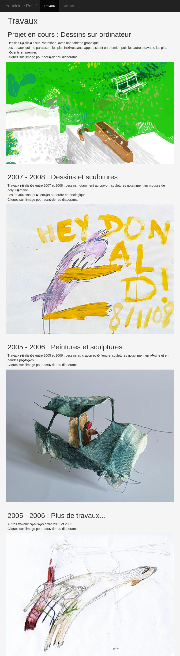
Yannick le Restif (21, 6)
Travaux (50, 6)
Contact (68, 6)
